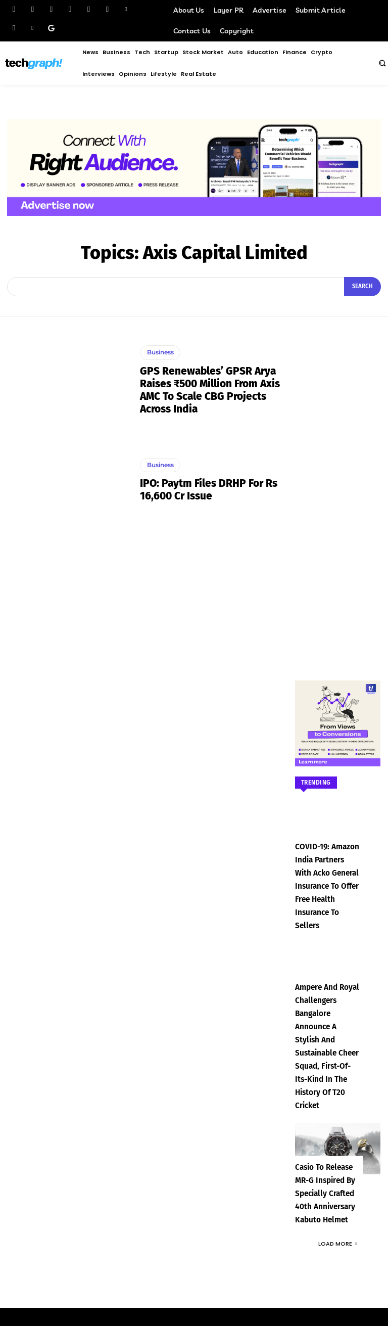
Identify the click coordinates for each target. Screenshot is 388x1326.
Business (160, 353)
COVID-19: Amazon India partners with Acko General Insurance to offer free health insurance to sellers (328, 872)
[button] (382, 63)
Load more (337, 1169)
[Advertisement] (338, 488)
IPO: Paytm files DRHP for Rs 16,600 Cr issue (206, 489)
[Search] (363, 286)
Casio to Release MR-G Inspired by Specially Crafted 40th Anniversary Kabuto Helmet (326, 1121)
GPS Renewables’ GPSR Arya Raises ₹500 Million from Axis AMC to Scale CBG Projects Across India (209, 389)
